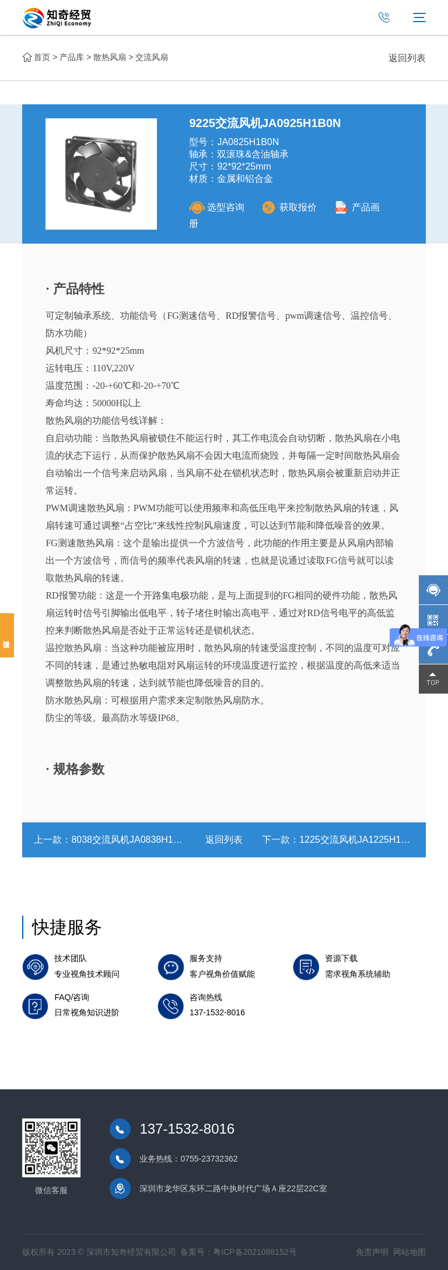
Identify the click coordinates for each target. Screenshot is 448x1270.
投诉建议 (7, 635)
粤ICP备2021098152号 (254, 1252)
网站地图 (409, 1252)
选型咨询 (216, 207)
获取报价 (289, 207)
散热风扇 (109, 57)
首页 (42, 57)
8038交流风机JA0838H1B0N (131, 840)
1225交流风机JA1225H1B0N (359, 840)
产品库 (72, 57)
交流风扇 (151, 57)
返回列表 (407, 58)
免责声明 (372, 1252)
